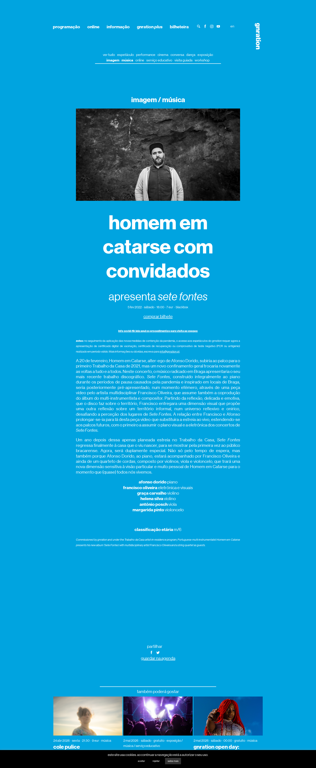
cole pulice (66, 747)
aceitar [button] (141, 761)
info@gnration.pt (170, 351)
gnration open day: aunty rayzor (216, 750)
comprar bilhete (158, 316)
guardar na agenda (158, 658)
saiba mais (173, 761)
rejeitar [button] (156, 761)
